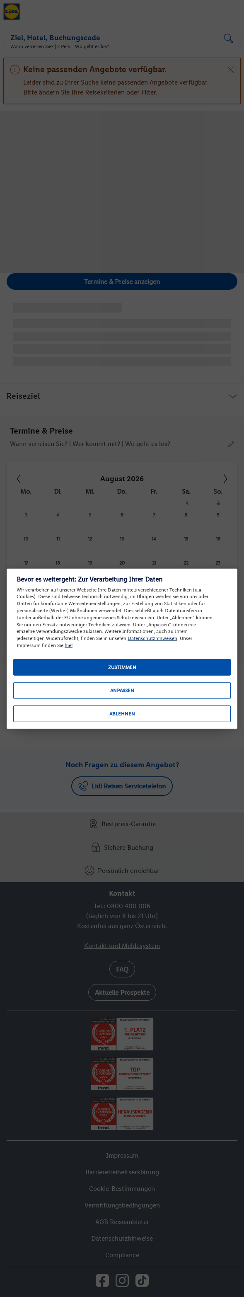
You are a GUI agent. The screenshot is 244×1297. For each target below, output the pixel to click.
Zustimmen (122, 667)
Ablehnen (122, 714)
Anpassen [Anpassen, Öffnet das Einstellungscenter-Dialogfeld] (122, 690)
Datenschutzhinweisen (152, 638)
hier (68, 645)
